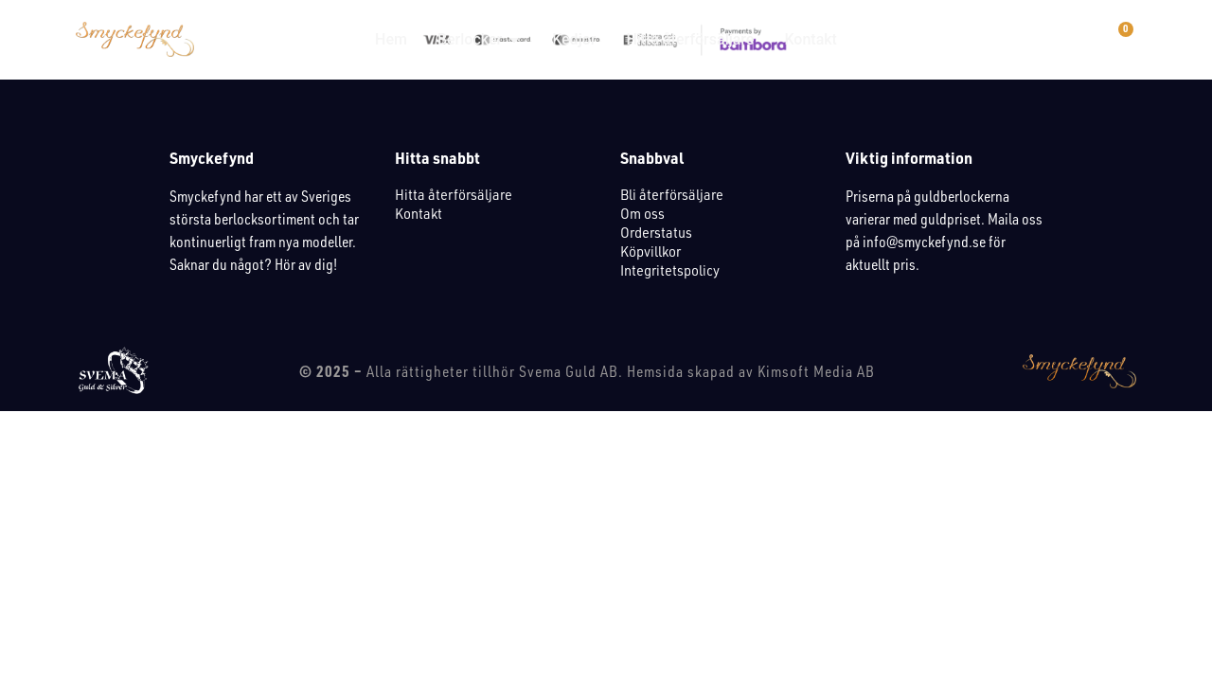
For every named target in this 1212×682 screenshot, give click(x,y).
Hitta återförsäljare (453, 194)
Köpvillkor (650, 251)
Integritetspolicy (670, 269)
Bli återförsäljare (671, 194)
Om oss (642, 213)
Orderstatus (656, 232)
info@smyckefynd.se (924, 241)
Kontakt (418, 213)
